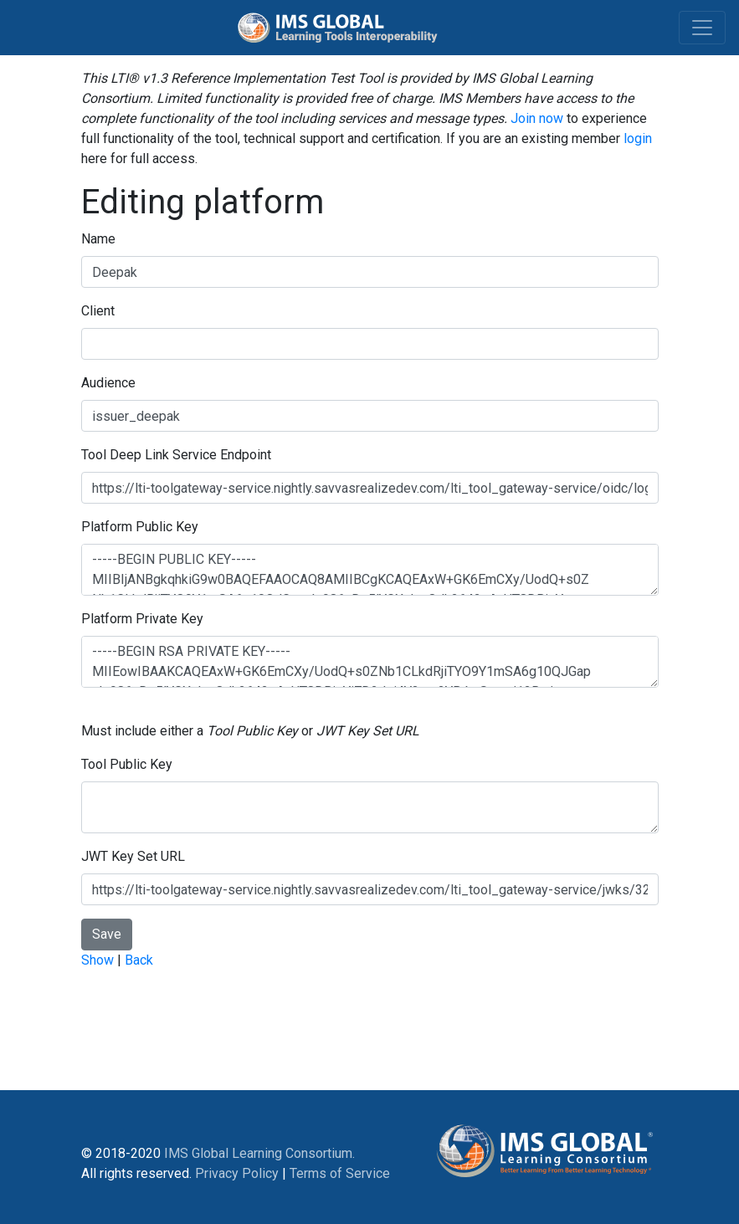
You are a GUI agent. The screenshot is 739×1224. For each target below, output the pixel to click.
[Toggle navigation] (702, 27)
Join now (537, 118)
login (638, 138)
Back (139, 960)
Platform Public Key (139, 527)
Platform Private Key (142, 619)
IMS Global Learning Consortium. (259, 1153)
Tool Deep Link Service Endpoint (176, 455)
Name (98, 239)
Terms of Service (340, 1173)
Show (97, 960)
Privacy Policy (237, 1173)
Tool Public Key (126, 764)
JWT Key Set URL (133, 856)
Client (98, 311)
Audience (108, 383)
